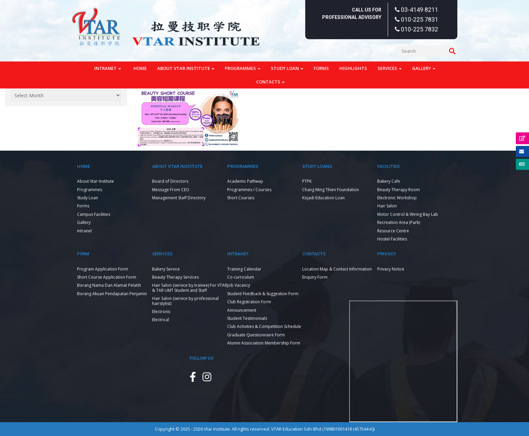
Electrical (160, 320)
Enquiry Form (315, 277)
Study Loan (287, 68)
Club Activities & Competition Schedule (264, 326)
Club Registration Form (249, 302)
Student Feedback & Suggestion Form (262, 294)
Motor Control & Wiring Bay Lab (407, 214)
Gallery (423, 68)
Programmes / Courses (249, 190)
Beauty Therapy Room (398, 190)
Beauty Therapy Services (175, 277)
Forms (321, 68)
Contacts (270, 82)
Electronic (161, 311)
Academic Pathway (245, 181)
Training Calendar (244, 269)
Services (390, 68)
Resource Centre (393, 231)
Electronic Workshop (397, 198)
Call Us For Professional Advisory (351, 13)
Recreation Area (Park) (398, 222)
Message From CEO (170, 190)
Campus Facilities (93, 214)
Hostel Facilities (392, 239)
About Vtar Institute (185, 68)
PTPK (307, 181)
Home (140, 68)
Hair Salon (387, 206)
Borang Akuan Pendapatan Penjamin (112, 294)
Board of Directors (170, 181)
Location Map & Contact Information (337, 269)
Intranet (107, 68)
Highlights (353, 68)
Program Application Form (102, 269)
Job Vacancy (238, 285)
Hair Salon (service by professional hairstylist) (185, 301)
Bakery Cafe (388, 181)
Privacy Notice (390, 269)
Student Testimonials (247, 318)
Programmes (242, 68)
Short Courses (240, 198)
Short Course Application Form (106, 277)
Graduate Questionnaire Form (256, 335)
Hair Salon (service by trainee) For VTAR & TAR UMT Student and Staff (189, 287)
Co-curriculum (240, 277)
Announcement (241, 310)
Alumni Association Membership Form (263, 343)
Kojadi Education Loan (323, 198)
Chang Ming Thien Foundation (330, 190)
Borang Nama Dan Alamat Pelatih (109, 285)
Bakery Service (166, 269)
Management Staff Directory (179, 198)
